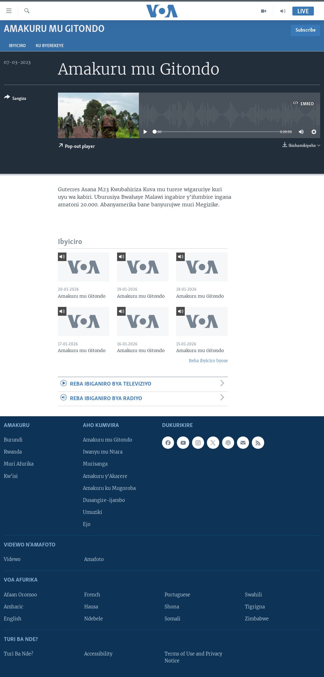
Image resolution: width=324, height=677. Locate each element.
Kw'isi (11, 476)
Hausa (91, 607)
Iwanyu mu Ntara (102, 452)
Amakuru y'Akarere (105, 476)
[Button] (15, 99)
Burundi (13, 440)
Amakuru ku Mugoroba (109, 488)
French (92, 595)
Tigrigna (255, 607)
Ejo (86, 524)
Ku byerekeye (50, 46)
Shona (172, 607)
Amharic (13, 607)
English (13, 619)
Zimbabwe (257, 619)
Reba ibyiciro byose (208, 360)
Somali (172, 619)
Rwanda (13, 452)
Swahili (253, 595)
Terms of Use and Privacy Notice (193, 657)
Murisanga (95, 464)
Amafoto (94, 559)
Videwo (12, 559)
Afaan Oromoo (20, 595)
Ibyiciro (17, 46)
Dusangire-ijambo (104, 500)
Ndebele (93, 619)
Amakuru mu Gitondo (107, 440)
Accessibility (98, 654)
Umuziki (92, 512)
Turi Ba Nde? (18, 654)
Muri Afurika (19, 464)
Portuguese (177, 595)
